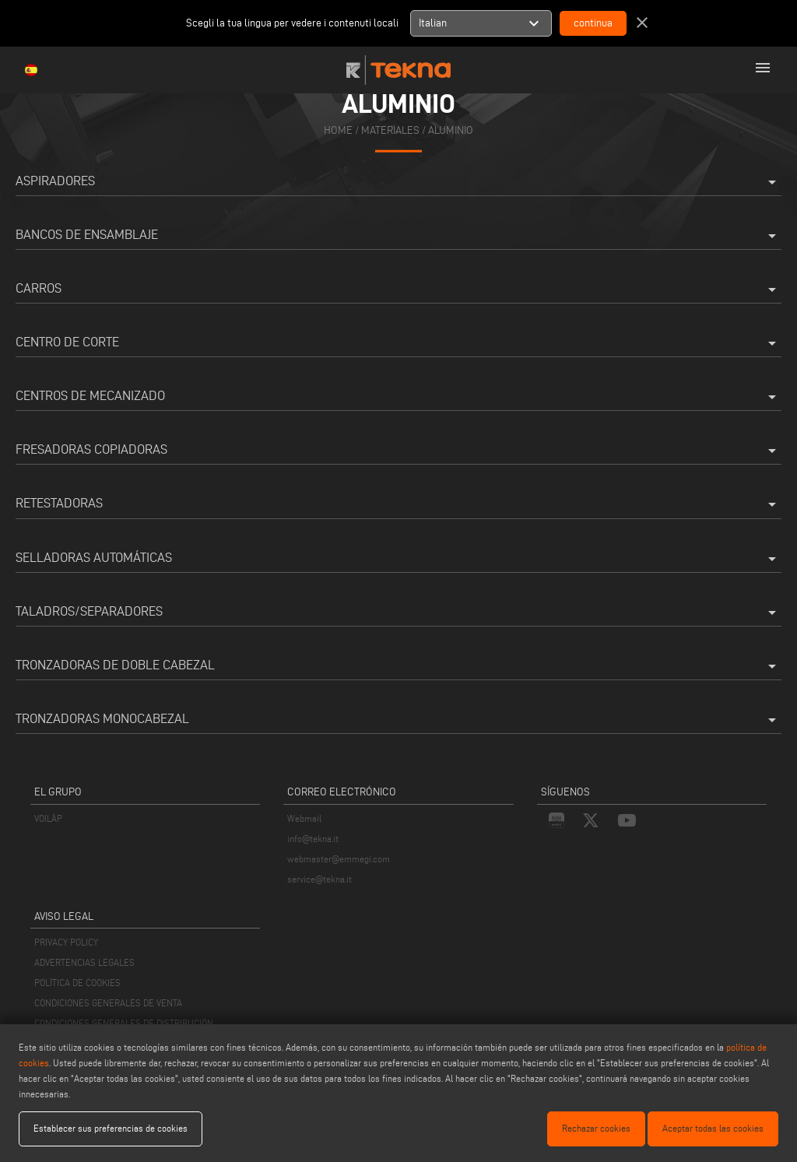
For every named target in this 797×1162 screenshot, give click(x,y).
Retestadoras (398, 504)
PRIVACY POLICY (66, 942)
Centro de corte (398, 343)
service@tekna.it (319, 879)
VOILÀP (48, 818)
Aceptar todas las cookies (713, 1128)
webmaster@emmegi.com (338, 859)
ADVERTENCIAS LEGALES (84, 962)
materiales (390, 130)
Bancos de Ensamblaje (398, 235)
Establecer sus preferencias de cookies (110, 1128)
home (338, 130)
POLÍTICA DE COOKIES (77, 983)
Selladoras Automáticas (398, 558)
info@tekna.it (313, 839)
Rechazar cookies (596, 1128)
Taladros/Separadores (398, 612)
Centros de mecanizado (398, 397)
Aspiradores (398, 182)
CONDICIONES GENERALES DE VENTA (108, 1003)
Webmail (304, 818)
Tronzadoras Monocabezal (398, 720)
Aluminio (450, 130)
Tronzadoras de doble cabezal (398, 666)
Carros (398, 289)
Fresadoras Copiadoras (398, 450)
